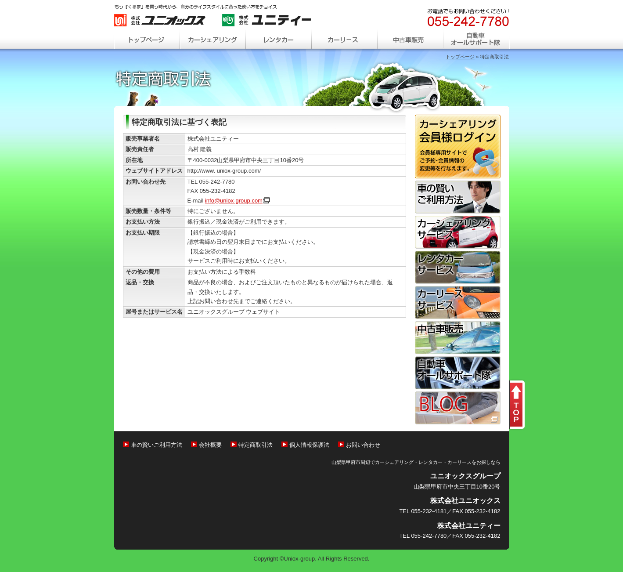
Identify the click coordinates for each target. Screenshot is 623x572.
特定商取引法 (255, 445)
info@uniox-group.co (237, 200)
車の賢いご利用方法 (156, 445)
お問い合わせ (363, 445)
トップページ (460, 56)
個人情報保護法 (309, 445)
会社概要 (210, 445)
